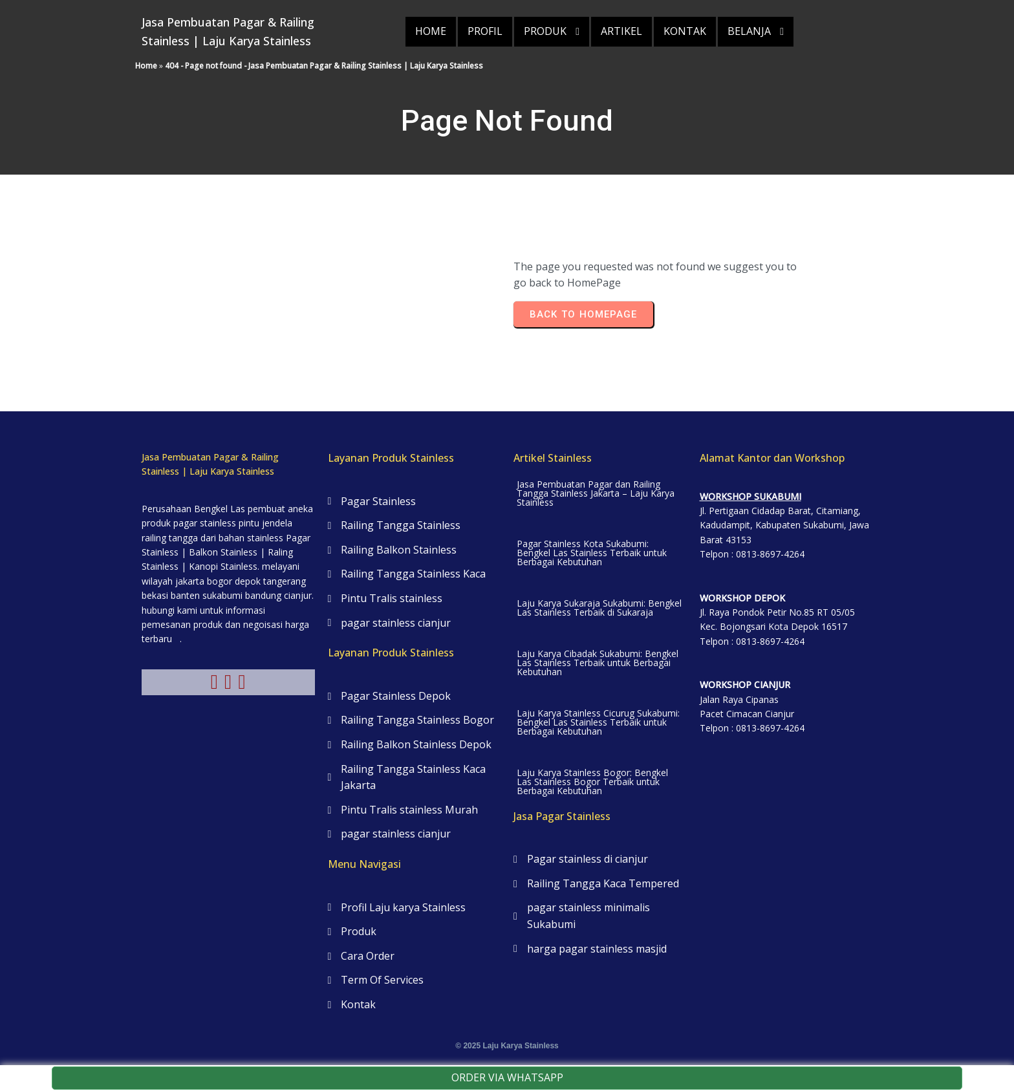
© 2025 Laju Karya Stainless (507, 1045)
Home (146, 65)
